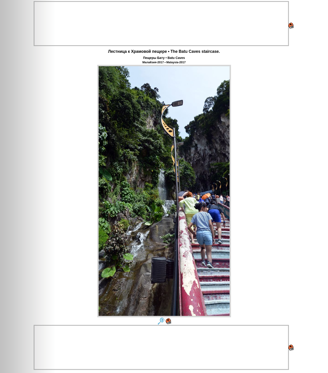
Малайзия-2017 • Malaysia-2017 (164, 62)
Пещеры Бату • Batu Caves (164, 58)
